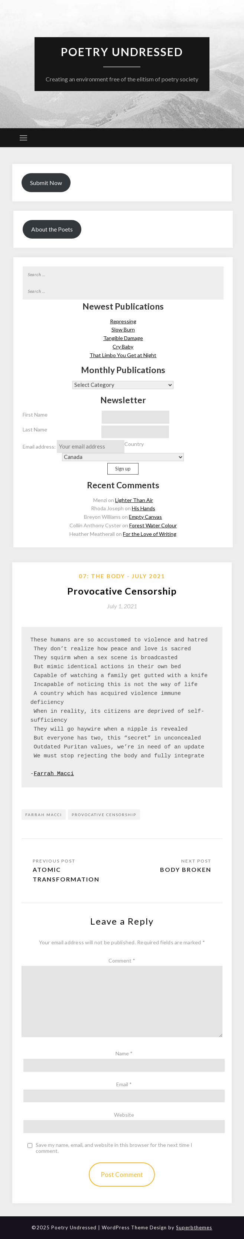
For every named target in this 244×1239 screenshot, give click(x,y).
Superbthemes (194, 1227)
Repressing (123, 321)
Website (124, 1115)
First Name (35, 414)
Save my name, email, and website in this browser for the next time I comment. (114, 1148)
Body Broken (185, 869)
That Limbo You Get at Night (123, 355)
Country (134, 444)
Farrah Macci (54, 774)
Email (124, 1084)
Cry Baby (123, 346)
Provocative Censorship (104, 814)
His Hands (143, 508)
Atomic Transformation (66, 874)
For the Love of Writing (149, 534)
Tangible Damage (123, 338)
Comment (121, 960)
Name (124, 1053)
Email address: (73, 446)
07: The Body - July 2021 (122, 576)
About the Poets (52, 229)
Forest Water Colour (153, 525)
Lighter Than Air (134, 500)
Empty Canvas (145, 517)
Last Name (35, 429)
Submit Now (46, 182)
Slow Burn (123, 329)
